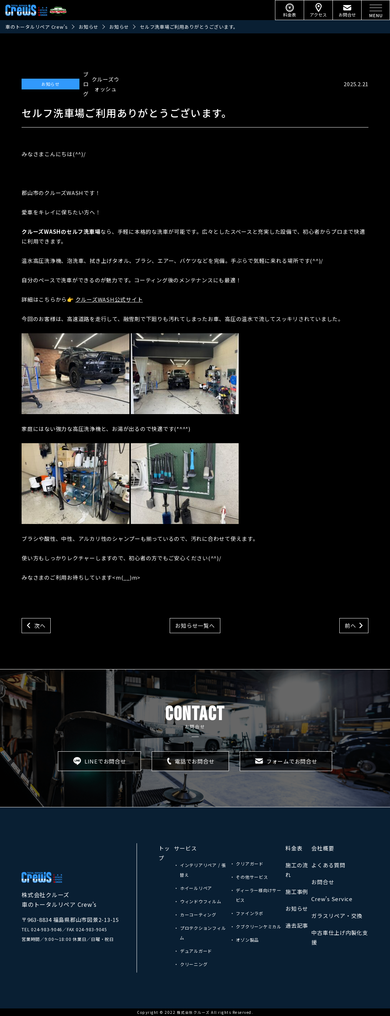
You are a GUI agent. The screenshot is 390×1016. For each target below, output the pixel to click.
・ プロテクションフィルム (200, 933)
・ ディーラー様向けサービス (255, 895)
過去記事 (296, 925)
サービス (185, 848)
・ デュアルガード (193, 951)
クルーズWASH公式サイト (109, 299)
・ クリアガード (246, 863)
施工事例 (296, 891)
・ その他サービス (249, 877)
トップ (164, 853)
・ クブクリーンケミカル (255, 926)
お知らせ (50, 84)
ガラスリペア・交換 (336, 915)
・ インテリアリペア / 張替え (200, 870)
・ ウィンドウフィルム (197, 901)
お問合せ (322, 882)
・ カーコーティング (195, 914)
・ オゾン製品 (244, 940)
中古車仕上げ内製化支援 (339, 937)
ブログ (86, 83)
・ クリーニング (190, 964)
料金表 (293, 848)
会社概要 (322, 848)
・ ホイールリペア (193, 888)
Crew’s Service (332, 899)
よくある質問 (328, 865)
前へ (350, 625)
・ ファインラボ (246, 913)
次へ (40, 625)
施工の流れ (296, 869)
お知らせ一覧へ (195, 625)
